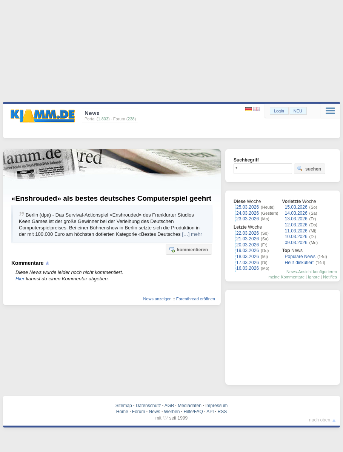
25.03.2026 (247, 207)
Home (122, 411)
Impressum (216, 405)
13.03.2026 (296, 218)
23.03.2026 (247, 218)
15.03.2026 (296, 207)
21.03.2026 (247, 238)
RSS (222, 411)
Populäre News (300, 256)
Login (279, 111)
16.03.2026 (247, 268)
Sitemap (123, 405)
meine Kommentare (286, 277)
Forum (138, 411)
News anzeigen (157, 299)
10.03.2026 (296, 236)
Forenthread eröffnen (195, 299)
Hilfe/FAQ (193, 411)
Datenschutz (148, 405)
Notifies (330, 277)
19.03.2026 (247, 250)
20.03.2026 (247, 245)
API (210, 411)
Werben (172, 411)
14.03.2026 (296, 213)
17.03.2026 (247, 262)
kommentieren (188, 249)
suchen (309, 169)
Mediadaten (189, 405)
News (154, 411)
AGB (169, 405)
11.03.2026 (296, 231)
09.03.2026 (296, 242)
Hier (20, 278)
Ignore (314, 277)
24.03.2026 (247, 213)
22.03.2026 (247, 233)
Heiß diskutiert (299, 262)
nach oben (319, 420)
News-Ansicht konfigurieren (311, 271)
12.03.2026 (296, 225)
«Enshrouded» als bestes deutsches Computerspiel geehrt (111, 198)
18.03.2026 (247, 256)
